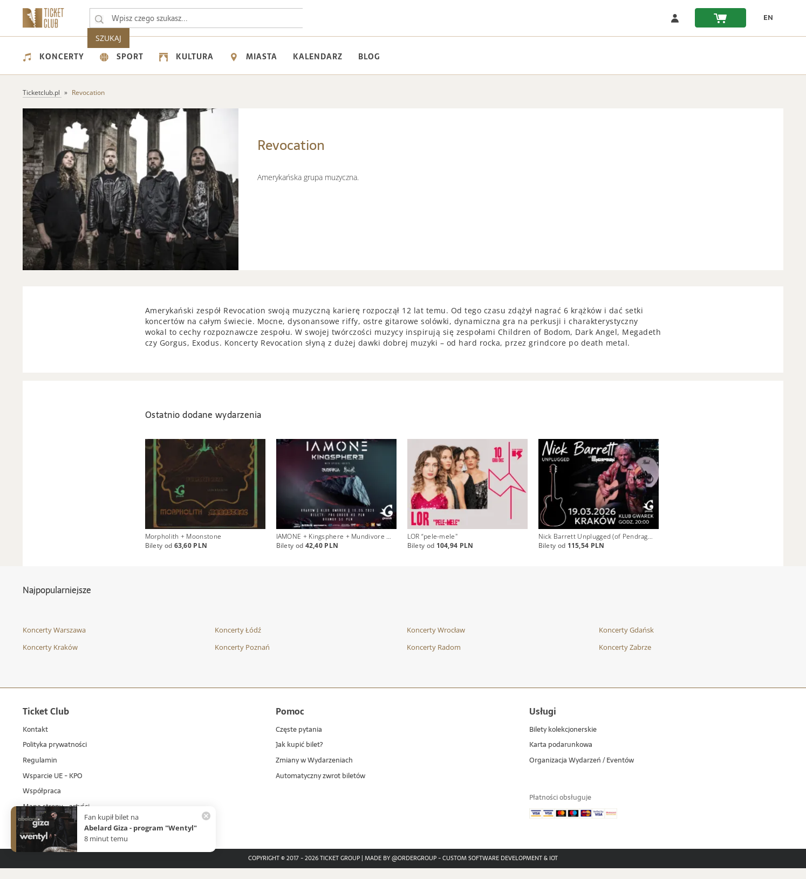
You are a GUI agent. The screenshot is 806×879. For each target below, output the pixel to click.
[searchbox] (197, 18)
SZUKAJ (326, 18)
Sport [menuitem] (122, 57)
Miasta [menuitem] (253, 57)
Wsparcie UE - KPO (53, 787)
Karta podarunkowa (560, 756)
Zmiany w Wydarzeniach (314, 771)
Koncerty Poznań (242, 658)
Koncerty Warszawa (54, 641)
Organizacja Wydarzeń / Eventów (581, 771)
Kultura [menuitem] (186, 57)
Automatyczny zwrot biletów (320, 787)
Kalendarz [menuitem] (318, 57)
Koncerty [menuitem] (53, 57)
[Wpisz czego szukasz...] (99, 18)
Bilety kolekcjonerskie (563, 741)
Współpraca (42, 802)
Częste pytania (299, 741)
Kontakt (35, 741)
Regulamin (40, 771)
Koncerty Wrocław (436, 641)
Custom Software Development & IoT (500, 869)
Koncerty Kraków (50, 658)
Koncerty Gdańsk (626, 641)
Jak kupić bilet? (299, 756)
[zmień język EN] (765, 18)
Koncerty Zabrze (625, 658)
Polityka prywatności (55, 756)
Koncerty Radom (434, 658)
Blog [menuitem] (369, 57)
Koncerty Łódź (238, 641)
